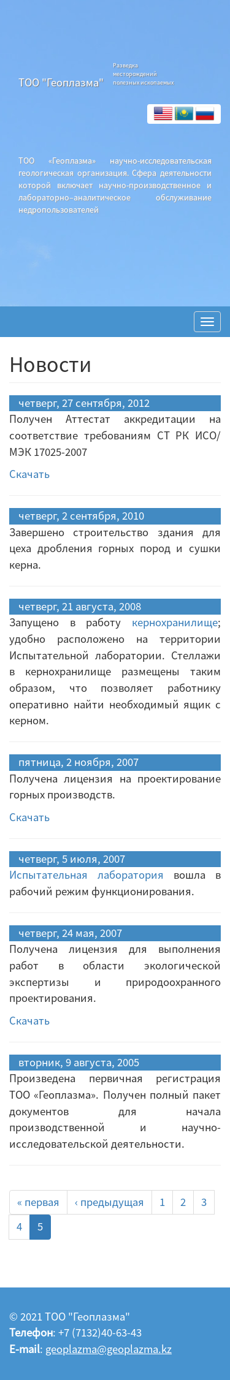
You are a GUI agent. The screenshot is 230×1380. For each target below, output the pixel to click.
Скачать (29, 474)
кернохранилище (175, 622)
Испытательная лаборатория (86, 875)
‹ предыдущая (109, 1202)
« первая (38, 1202)
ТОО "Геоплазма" (61, 82)
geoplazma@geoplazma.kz (108, 1349)
